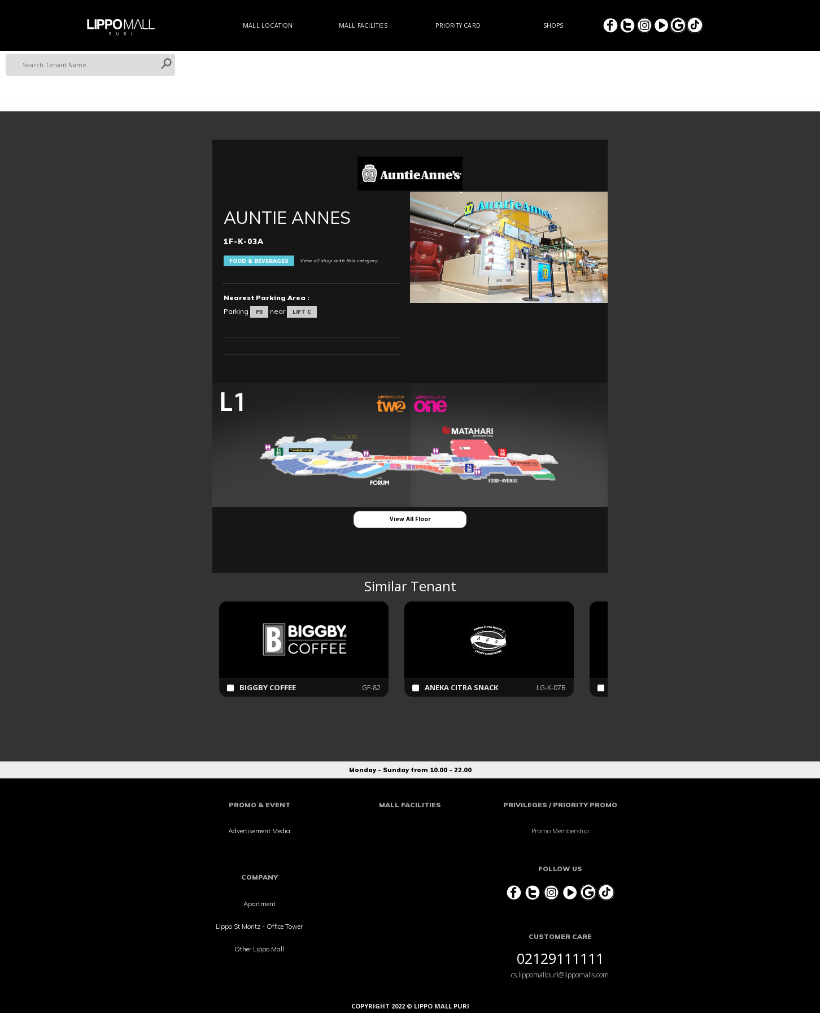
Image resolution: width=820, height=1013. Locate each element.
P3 (259, 312)
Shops (553, 25)
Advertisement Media (259, 830)
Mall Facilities (363, 25)
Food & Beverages (259, 261)
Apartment (259, 903)
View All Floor (410, 519)
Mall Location (268, 25)
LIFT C (302, 312)
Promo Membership (560, 830)
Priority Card (458, 25)
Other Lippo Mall (259, 949)
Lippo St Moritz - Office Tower (259, 926)
